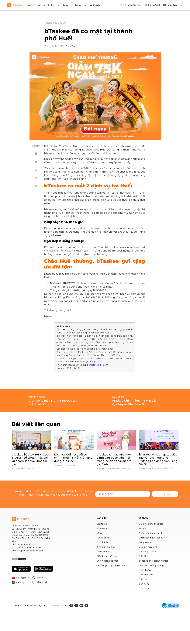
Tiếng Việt (154, 5)
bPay (78, 5)
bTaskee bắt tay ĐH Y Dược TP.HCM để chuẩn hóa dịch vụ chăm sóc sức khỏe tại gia (31, 459)
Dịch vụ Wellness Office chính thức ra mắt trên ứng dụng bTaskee (73, 458)
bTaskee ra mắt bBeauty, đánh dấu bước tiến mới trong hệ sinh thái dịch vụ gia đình (114, 459)
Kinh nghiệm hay (93, 5)
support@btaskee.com (95, 365)
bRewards (67, 5)
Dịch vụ (53, 5)
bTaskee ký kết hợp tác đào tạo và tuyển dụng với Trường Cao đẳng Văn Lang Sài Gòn (158, 459)
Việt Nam (175, 5)
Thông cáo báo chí (55, 22)
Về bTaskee (36, 5)
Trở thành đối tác (132, 5)
